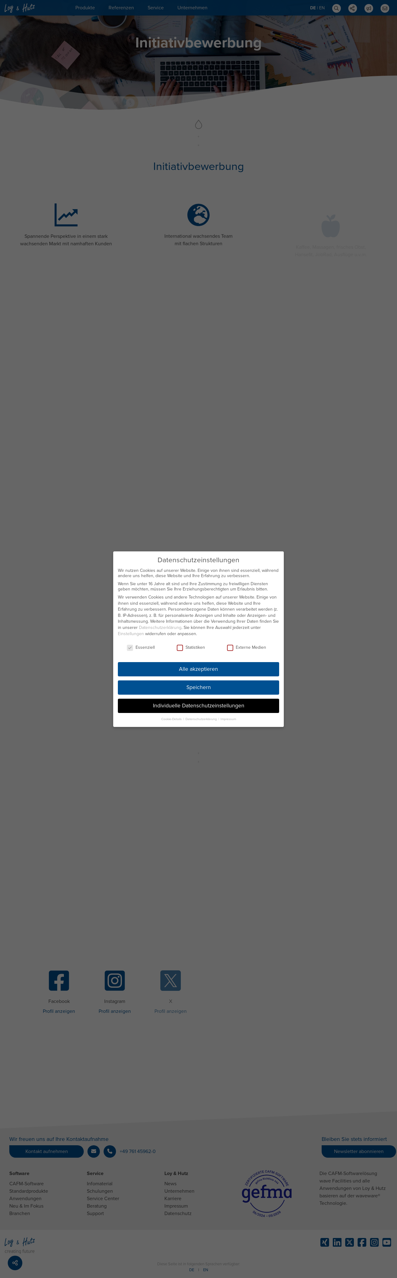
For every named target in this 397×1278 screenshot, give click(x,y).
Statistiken (191, 644)
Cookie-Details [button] (172, 715)
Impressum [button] (228, 715)
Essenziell (141, 644)
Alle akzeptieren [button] (198, 665)
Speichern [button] (198, 684)
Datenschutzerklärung (160, 624)
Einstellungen (131, 630)
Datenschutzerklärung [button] (201, 715)
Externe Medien (246, 644)
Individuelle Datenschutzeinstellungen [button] (198, 702)
